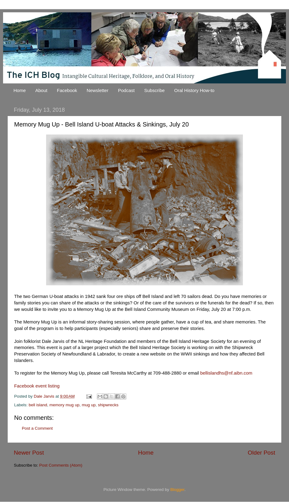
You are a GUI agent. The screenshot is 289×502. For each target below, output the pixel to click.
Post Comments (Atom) (60, 465)
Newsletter (98, 90)
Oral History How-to (194, 90)
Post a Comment (37, 428)
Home (20, 90)
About (41, 90)
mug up (89, 405)
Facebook (67, 90)
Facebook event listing (37, 386)
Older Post (261, 452)
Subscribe (154, 90)
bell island (38, 405)
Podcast (126, 90)
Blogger (177, 489)
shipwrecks (108, 405)
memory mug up (64, 405)
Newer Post (29, 452)
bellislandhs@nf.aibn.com (226, 373)
